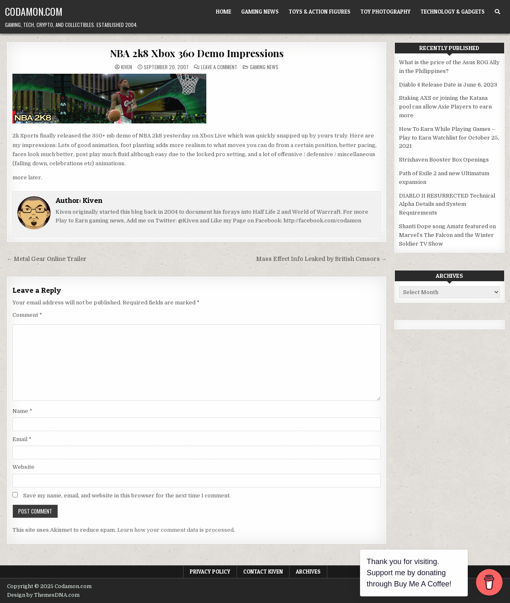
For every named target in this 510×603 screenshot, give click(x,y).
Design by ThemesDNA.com (43, 595)
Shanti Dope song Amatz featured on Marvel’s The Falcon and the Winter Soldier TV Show (447, 235)
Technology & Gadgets (453, 11)
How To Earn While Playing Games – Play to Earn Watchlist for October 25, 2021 (449, 138)
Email (21, 439)
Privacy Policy (210, 571)
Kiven (126, 67)
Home (223, 11)
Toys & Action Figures (319, 11)
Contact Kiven (263, 571)
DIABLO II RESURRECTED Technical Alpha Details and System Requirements (447, 204)
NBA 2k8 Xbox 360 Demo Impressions (197, 53)
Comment (27, 315)
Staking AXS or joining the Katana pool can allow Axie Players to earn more (445, 106)
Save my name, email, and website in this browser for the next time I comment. (127, 495)
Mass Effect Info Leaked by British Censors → (321, 259)
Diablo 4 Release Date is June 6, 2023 (448, 85)
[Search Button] (497, 11)
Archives (308, 571)
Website (23, 467)
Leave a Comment (219, 67)
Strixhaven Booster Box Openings (444, 160)
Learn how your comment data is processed (175, 530)
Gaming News (260, 11)
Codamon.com (34, 11)
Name (22, 411)
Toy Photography (385, 11)
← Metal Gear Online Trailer (47, 259)
